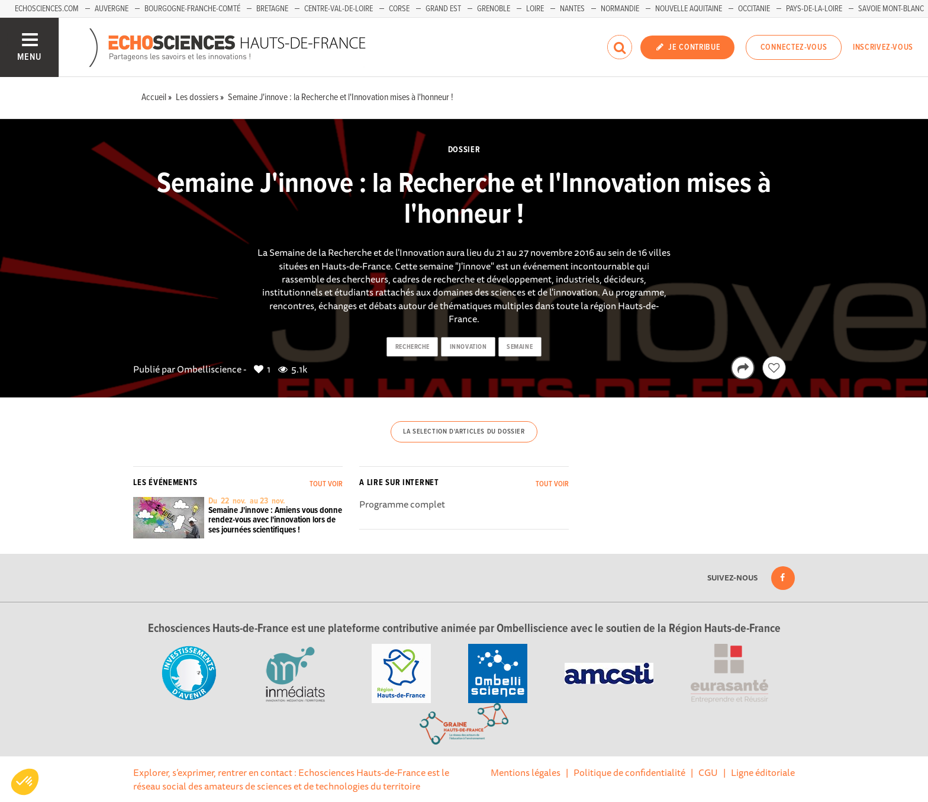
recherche (412, 347)
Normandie (620, 9)
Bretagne (272, 9)
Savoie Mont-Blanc (891, 9)
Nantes (572, 9)
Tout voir (326, 484)
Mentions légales (525, 772)
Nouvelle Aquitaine (688, 9)
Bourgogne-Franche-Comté (192, 9)
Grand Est (443, 9)
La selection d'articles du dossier (463, 432)
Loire (535, 9)
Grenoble (493, 9)
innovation (468, 347)
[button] (25, 782)
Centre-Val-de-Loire (338, 9)
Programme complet (402, 504)
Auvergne (111, 9)
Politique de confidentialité (629, 772)
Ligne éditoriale (763, 772)
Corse (399, 9)
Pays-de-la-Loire (814, 9)
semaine (520, 347)
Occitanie (754, 9)
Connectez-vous (794, 47)
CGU (708, 772)
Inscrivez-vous (883, 47)
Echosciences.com (47, 9)
